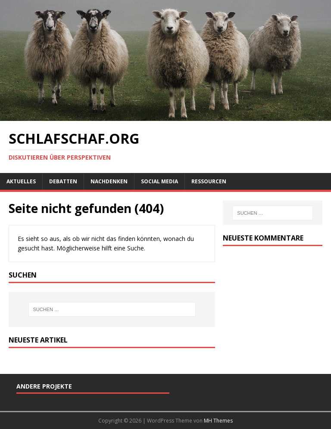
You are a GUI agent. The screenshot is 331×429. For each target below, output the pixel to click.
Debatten (63, 181)
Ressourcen (208, 181)
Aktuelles (21, 181)
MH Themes (218, 420)
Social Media (159, 181)
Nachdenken (109, 181)
